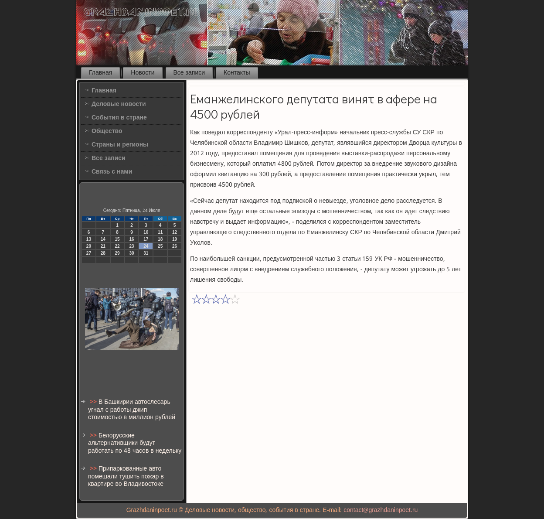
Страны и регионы (120, 145)
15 (117, 239)
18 (160, 239)
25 (160, 246)
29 (117, 253)
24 (145, 246)
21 (103, 246)
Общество (107, 131)
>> (94, 402)
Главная (100, 73)
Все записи (189, 73)
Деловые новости (119, 104)
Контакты (237, 73)
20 (88, 246)
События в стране (119, 118)
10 (145, 232)
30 (131, 253)
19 (174, 239)
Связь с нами (112, 172)
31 (145, 253)
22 (117, 246)
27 (88, 253)
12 (174, 232)
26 (174, 246)
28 (103, 253)
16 (131, 239)
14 (103, 239)
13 (88, 239)
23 (131, 246)
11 (160, 232)
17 (145, 239)
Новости (142, 73)
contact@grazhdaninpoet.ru (380, 510)
